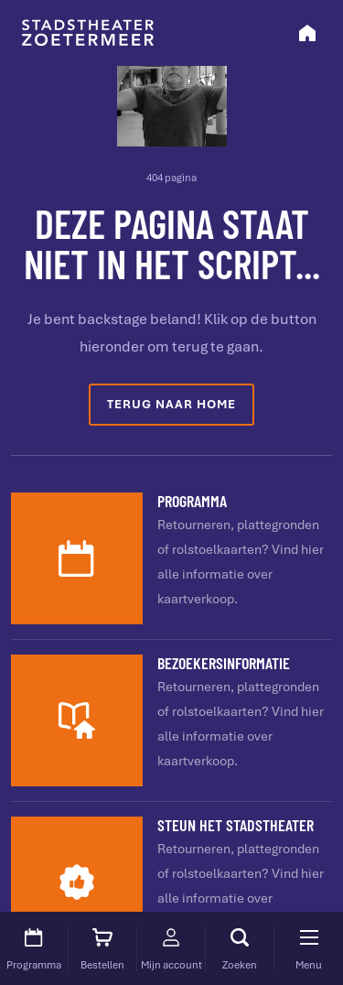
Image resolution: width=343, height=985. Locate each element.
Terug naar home (171, 404)
